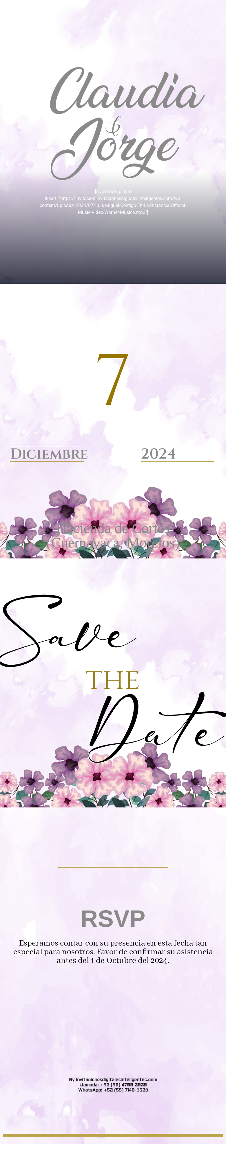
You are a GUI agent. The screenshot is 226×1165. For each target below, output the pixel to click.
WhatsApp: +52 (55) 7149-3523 (113, 425)
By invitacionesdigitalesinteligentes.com (113, 414)
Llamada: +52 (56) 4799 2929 (113, 419)
